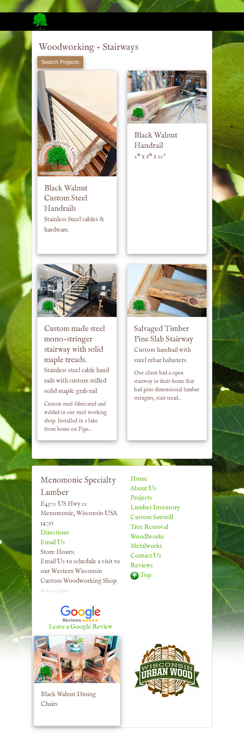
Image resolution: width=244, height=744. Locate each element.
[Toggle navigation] (203, 21)
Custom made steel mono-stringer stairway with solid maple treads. (76, 359)
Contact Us (145, 556)
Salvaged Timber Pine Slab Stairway (164, 344)
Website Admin (54, 591)
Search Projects (60, 62)
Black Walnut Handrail (155, 145)
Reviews (141, 566)
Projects (141, 498)
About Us (143, 489)
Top (140, 575)
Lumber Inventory (155, 508)
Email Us (52, 543)
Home (138, 479)
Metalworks (146, 546)
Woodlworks (147, 537)
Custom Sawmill (151, 517)
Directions (54, 533)
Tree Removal (149, 527)
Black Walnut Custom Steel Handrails (74, 208)
